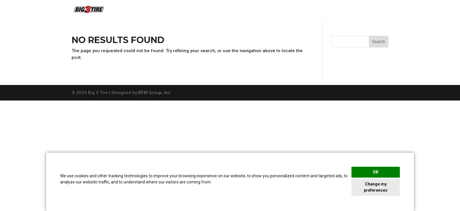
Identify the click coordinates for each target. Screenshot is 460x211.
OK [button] (375, 172)
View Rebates (372, 9)
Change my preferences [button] (376, 187)
